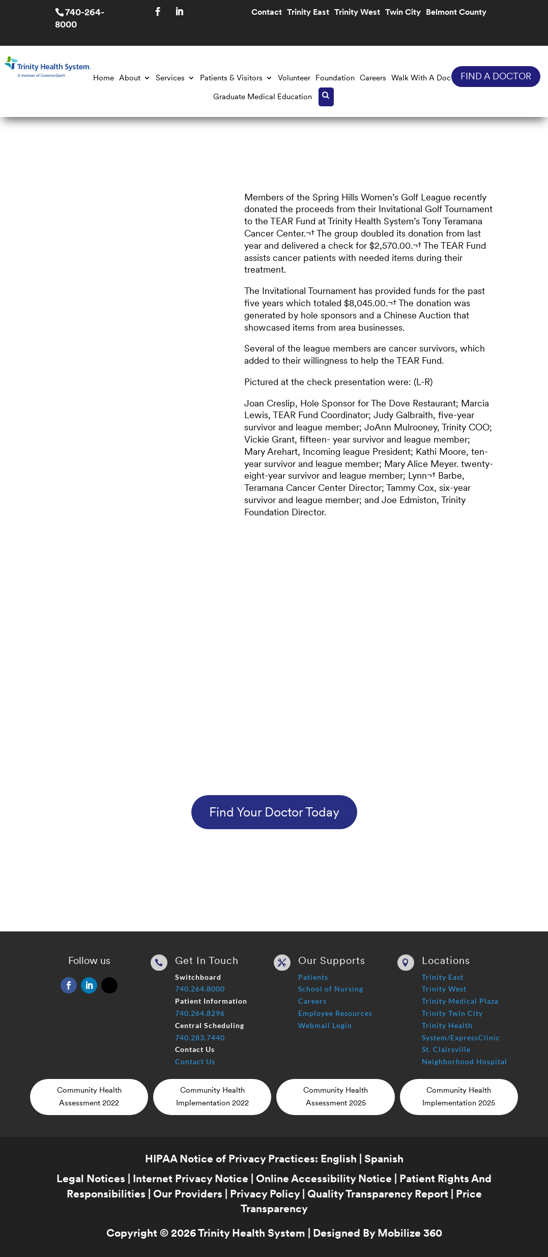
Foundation (335, 77)
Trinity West (357, 13)
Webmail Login (325, 1025)
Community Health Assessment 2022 (89, 1097)
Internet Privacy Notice (190, 1178)
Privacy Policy (265, 1193)
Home (103, 77)
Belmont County (456, 13)
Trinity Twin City (452, 1013)
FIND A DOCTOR (495, 76)
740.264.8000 (200, 988)
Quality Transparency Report (377, 1193)
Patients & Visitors (231, 77)
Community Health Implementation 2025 (458, 1097)
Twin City (403, 13)
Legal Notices (90, 1178)
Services (170, 77)
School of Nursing (330, 988)
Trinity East (308, 13)
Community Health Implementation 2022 (212, 1097)
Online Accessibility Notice (324, 1178)
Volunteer (294, 77)
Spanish (383, 1158)
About (129, 77)
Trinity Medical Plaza (460, 1001)
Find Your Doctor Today (274, 812)
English (339, 1158)
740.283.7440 (200, 1037)
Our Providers (187, 1193)
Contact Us (195, 1061)
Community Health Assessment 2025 (335, 1097)
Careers (373, 77)
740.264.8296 (200, 1013)
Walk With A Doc (421, 77)
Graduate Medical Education (262, 96)
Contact (266, 13)
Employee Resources (335, 1013)
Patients (313, 977)
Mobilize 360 (410, 1232)
